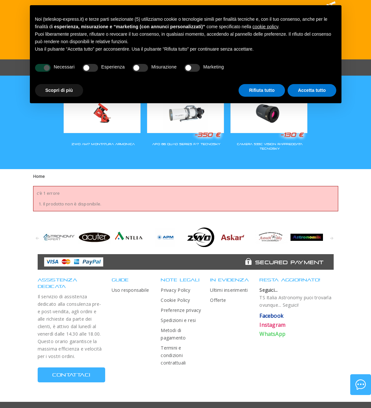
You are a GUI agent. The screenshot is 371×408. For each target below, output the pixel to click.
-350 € (207, 134)
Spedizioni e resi (178, 320)
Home (39, 176)
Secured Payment (289, 262)
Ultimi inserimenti (229, 290)
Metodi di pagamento (173, 334)
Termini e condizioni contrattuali (173, 355)
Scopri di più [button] (59, 90)
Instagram (272, 324)
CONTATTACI (71, 374)
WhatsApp (272, 334)
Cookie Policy (175, 300)
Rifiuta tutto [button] (262, 90)
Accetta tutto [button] (312, 90)
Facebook (271, 315)
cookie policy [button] (265, 26)
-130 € (291, 134)
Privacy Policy (175, 290)
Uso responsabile (130, 290)
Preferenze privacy (181, 310)
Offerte (218, 300)
